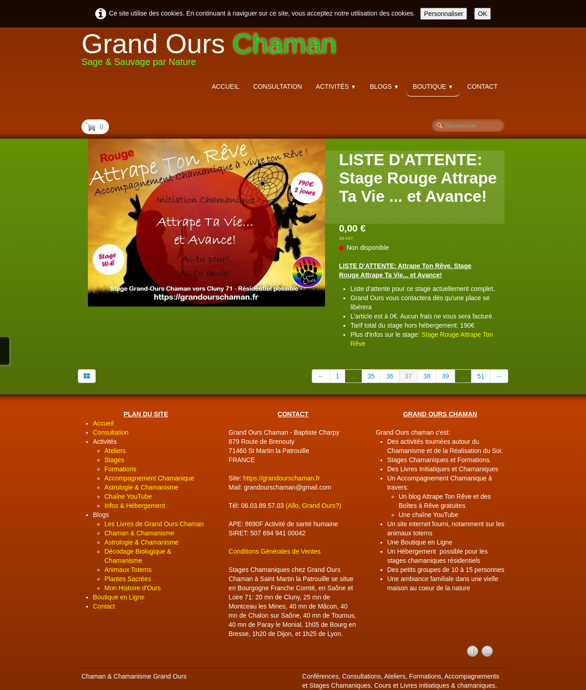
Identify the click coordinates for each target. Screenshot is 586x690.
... (353, 376)
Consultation (277, 86)
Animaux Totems (128, 569)
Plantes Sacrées (127, 578)
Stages (114, 460)
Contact (482, 86)
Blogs (384, 86)
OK (482, 13)
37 (408, 376)
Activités (336, 86)
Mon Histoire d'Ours (132, 588)
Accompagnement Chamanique (149, 478)
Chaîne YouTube (128, 496)
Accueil (225, 86)
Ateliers (115, 450)
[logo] (212, 51)
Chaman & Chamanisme (139, 533)
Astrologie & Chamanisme (141, 487)
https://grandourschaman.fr (281, 478)
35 (371, 376)
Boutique (433, 86)
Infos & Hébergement (134, 505)
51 (480, 376)
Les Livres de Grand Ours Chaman (154, 524)
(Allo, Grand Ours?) (313, 505)
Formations (120, 469)
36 (389, 376)
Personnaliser (443, 13)
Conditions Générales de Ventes (274, 551)
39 (445, 376)
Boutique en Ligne (119, 597)
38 (427, 376)
